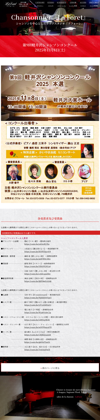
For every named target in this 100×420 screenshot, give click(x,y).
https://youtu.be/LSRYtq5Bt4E (37, 319)
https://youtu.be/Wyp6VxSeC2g (37, 312)
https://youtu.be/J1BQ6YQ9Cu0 (37, 266)
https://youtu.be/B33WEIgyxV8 (37, 251)
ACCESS (83, 3)
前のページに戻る (51, 367)
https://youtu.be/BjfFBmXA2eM (37, 281)
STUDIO (50, 3)
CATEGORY (40, 3)
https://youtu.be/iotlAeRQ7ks (36, 244)
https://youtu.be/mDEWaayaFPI (38, 327)
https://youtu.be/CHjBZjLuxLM (37, 334)
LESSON (73, 3)
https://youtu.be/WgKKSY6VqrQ (37, 297)
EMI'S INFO (94, 3)
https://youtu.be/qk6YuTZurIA (37, 342)
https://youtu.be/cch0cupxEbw (37, 273)
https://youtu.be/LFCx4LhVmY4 (37, 305)
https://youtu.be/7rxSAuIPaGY (37, 349)
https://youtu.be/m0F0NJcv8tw (37, 259)
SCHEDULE (61, 3)
